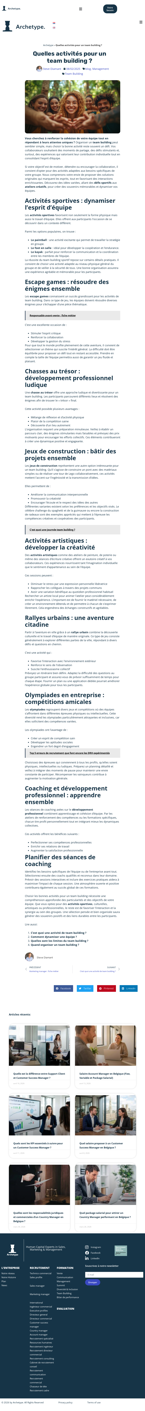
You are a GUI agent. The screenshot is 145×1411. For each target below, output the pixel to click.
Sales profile (36, 1277)
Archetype (48, 45)
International (36, 1302)
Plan (3, 1281)
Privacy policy (65, 1402)
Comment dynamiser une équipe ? (54, 937)
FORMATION (65, 1268)
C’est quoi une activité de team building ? (58, 933)
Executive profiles (39, 1310)
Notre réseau (8, 1273)
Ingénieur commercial (41, 1306)
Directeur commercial (41, 1318)
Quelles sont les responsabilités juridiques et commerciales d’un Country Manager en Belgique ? (38, 1217)
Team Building (74, 73)
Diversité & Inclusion (67, 1289)
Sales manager (37, 1285)
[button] (80, 9)
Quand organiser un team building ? (55, 945)
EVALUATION (65, 1308)
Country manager (39, 1330)
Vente (60, 1273)
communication (85, 252)
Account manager (39, 1334)
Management (63, 1281)
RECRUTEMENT (40, 1268)
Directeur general (38, 1314)
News (4, 1285)
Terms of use (94, 1402)
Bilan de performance (68, 1297)
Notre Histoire (8, 1277)
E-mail (89, 1270)
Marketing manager (40, 1294)
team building (102, 142)
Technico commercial (40, 1273)
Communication (65, 1277)
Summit (61, 1285)
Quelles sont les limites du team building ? (59, 941)
